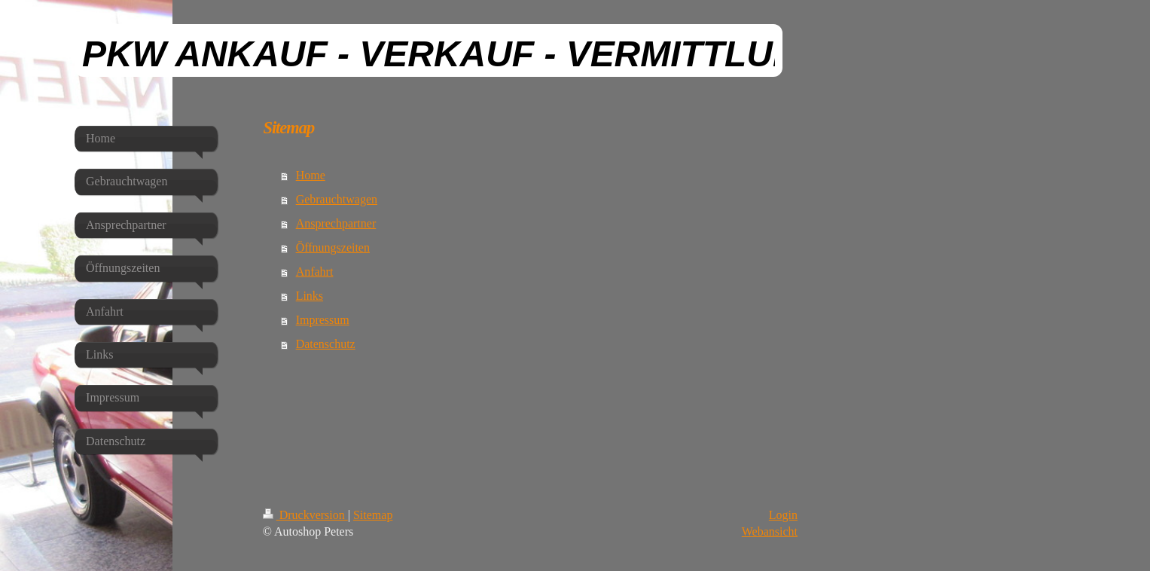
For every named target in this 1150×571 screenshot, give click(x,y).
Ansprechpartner (336, 223)
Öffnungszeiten (333, 247)
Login (783, 514)
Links (309, 295)
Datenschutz (325, 343)
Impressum (322, 319)
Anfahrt (315, 271)
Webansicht (770, 531)
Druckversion (305, 514)
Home (310, 175)
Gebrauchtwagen (336, 199)
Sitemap (372, 514)
